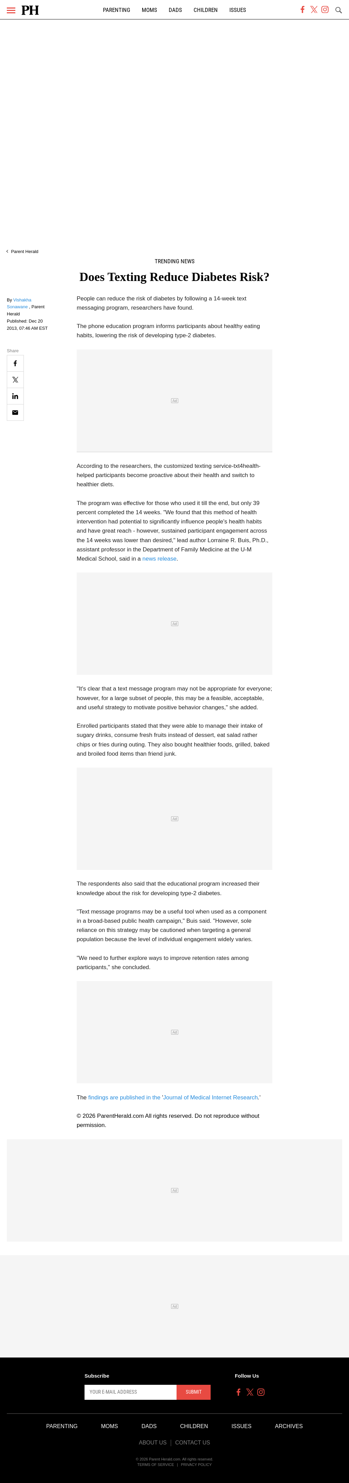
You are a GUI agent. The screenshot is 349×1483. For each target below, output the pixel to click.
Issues (237, 10)
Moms (149, 10)
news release (159, 558)
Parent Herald (24, 251)
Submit (194, 1392)
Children (206, 10)
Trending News (175, 261)
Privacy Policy (196, 1465)
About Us (153, 1442)
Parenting (116, 10)
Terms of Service (155, 1465)
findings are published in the (125, 1097)
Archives (289, 1426)
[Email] (15, 412)
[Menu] (11, 10)
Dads (175, 10)
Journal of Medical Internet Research (210, 1097)
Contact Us (192, 1442)
